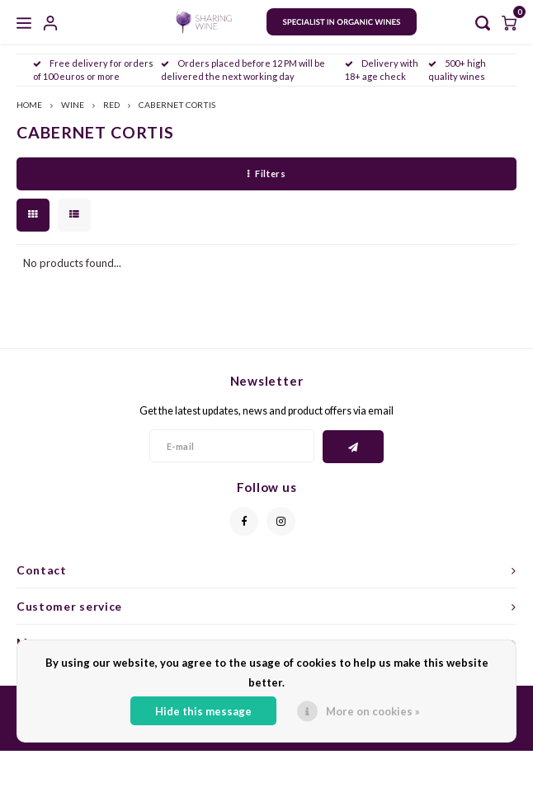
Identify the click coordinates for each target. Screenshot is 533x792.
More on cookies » (373, 711)
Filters (266, 173)
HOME (29, 105)
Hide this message (203, 711)
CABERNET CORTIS (177, 105)
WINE (72, 105)
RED (111, 105)
